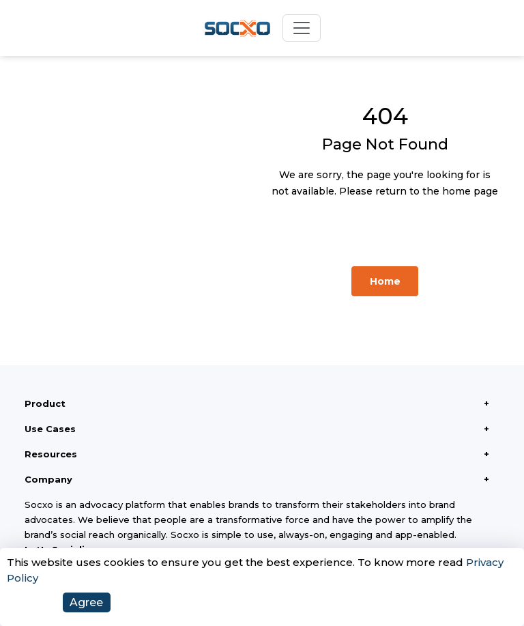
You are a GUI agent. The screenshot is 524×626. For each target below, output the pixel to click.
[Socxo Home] (237, 28)
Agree (86, 602)
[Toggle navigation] (301, 28)
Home (385, 281)
